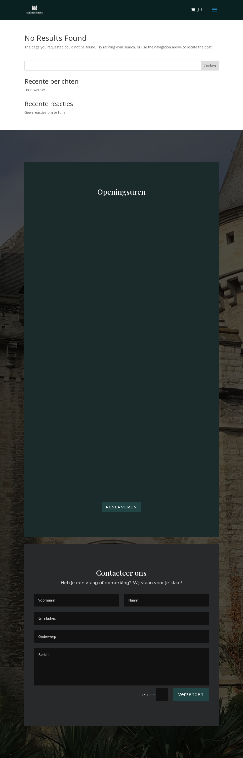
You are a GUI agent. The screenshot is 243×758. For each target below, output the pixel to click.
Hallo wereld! (34, 89)
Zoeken (210, 65)
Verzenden (190, 694)
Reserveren (121, 507)
